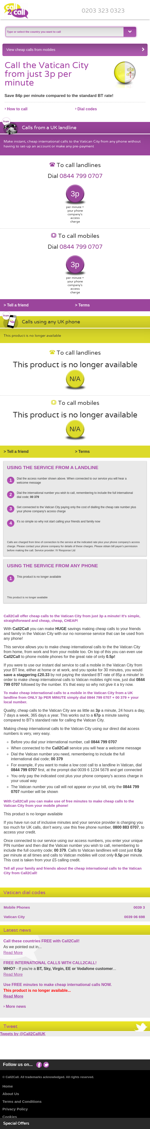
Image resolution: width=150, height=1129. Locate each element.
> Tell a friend (16, 305)
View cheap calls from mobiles (75, 50)
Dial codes (87, 109)
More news (16, 1006)
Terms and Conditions (22, 1101)
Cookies (9, 1117)
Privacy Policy (15, 1109)
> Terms (82, 305)
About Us (10, 1094)
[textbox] (64, 31)
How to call (17, 109)
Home (7, 1086)
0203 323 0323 (103, 10)
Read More (13, 953)
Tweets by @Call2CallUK (22, 1034)
